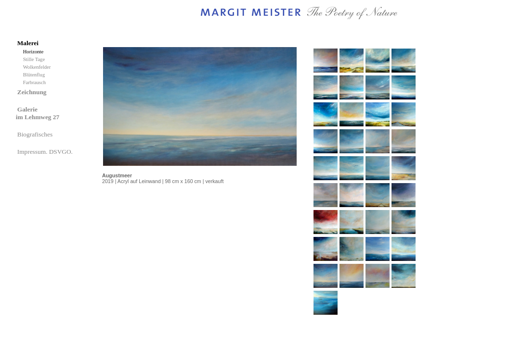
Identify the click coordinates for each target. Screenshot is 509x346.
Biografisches (35, 134)
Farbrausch (35, 82)
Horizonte (34, 51)
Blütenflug (35, 74)
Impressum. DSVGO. (45, 151)
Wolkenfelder (38, 67)
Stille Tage (35, 59)
